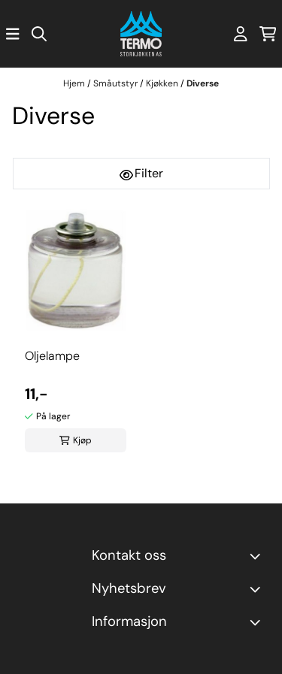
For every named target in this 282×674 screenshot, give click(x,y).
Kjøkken (163, 83)
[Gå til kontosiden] (240, 33)
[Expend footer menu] (257, 622)
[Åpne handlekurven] (268, 33)
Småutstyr (116, 83)
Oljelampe (52, 356)
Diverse (202, 83)
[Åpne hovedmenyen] (13, 33)
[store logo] (141, 33)
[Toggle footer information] (257, 556)
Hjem (75, 83)
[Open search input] (39, 33)
